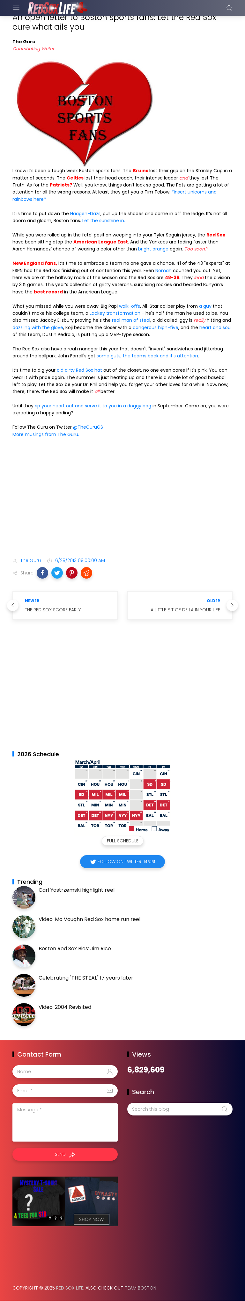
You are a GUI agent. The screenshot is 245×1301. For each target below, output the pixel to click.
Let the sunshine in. (103, 220)
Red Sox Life (69, 1288)
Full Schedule (122, 841)
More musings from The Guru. (45, 434)
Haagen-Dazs (85, 213)
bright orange (154, 249)
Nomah (163, 270)
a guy (206, 306)
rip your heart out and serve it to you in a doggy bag (93, 406)
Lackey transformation (116, 313)
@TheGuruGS (88, 427)
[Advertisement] (122, 502)
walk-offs (129, 306)
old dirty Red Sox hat (80, 370)
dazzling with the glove (37, 327)
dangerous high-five (155, 327)
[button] (42, 573)
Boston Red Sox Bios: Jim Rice (75, 948)
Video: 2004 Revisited (65, 1007)
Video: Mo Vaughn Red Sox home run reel (89, 919)
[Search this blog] (180, 1109)
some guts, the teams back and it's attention (147, 356)
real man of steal (131, 320)
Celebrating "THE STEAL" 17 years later (86, 977)
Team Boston (140, 1288)
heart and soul (215, 327)
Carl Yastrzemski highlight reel (77, 890)
